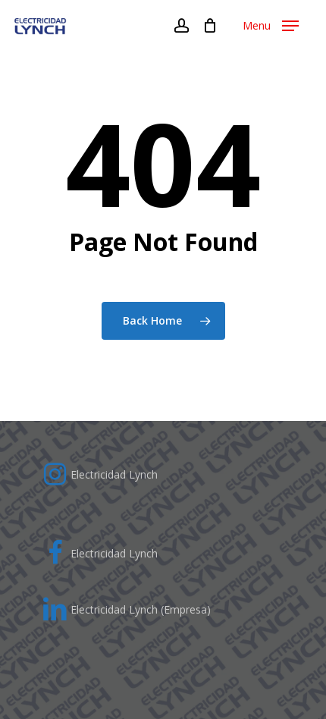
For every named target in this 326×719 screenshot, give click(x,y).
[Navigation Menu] (270, 25)
